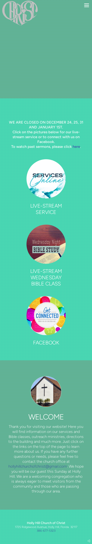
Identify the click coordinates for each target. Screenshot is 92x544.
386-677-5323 (46, 530)
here (76, 146)
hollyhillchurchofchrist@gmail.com (37, 466)
